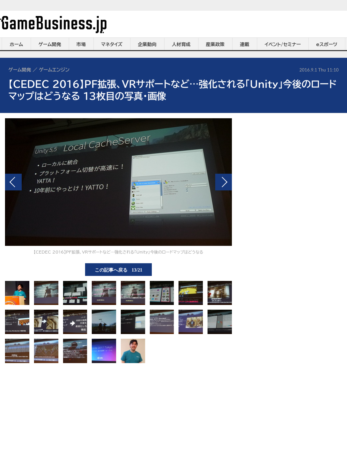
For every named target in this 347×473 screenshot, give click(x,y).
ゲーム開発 (49, 44)
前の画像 (13, 182)
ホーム (16, 44)
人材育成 (181, 44)
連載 (244, 44)
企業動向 (147, 44)
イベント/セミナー (283, 44)
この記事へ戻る (118, 269)
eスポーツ (326, 44)
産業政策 (215, 44)
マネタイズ (111, 44)
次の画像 (223, 182)
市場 (81, 44)
